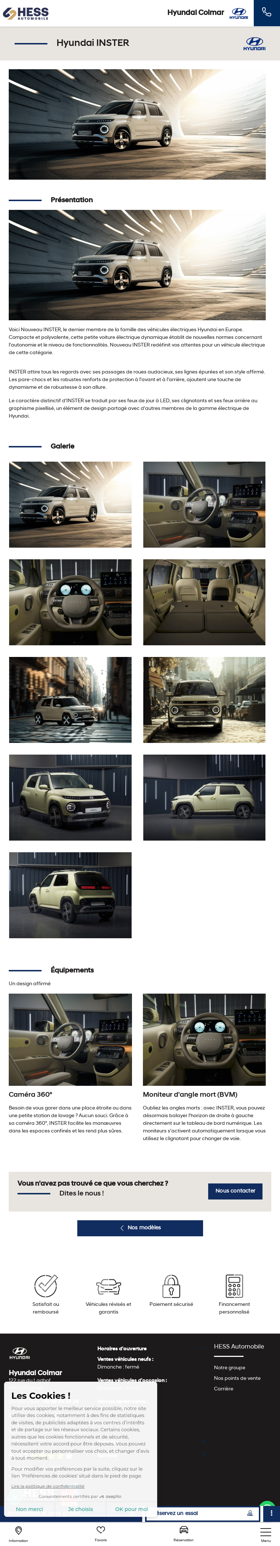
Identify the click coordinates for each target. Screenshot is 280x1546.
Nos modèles (140, 1228)
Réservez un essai (202, 1513)
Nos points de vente (237, 1378)
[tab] (151, 1349)
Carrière (223, 1389)
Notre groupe (229, 1368)
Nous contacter (235, 1191)
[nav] (265, 1535)
